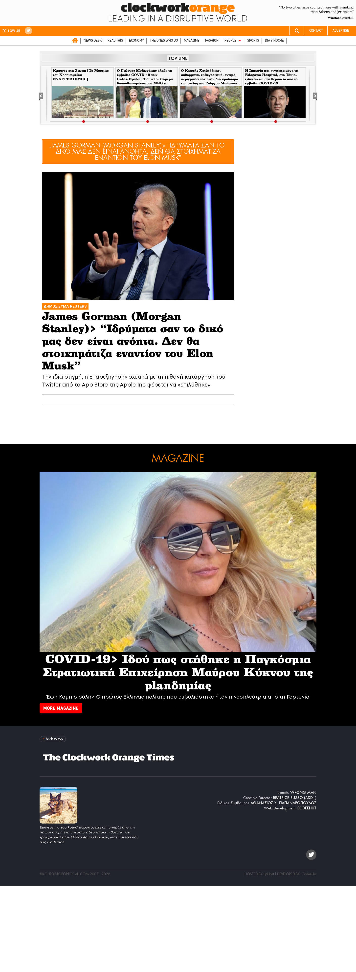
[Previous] (43, 95)
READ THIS (115, 40)
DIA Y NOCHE (274, 40)
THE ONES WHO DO (164, 40)
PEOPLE (230, 40)
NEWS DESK (93, 40)
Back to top (53, 739)
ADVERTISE (341, 30)
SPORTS (253, 40)
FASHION (212, 40)
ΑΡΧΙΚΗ (74, 40)
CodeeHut (309, 874)
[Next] (312, 95)
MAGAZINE (191, 40)
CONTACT (316, 30)
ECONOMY (136, 40)
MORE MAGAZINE (60, 708)
